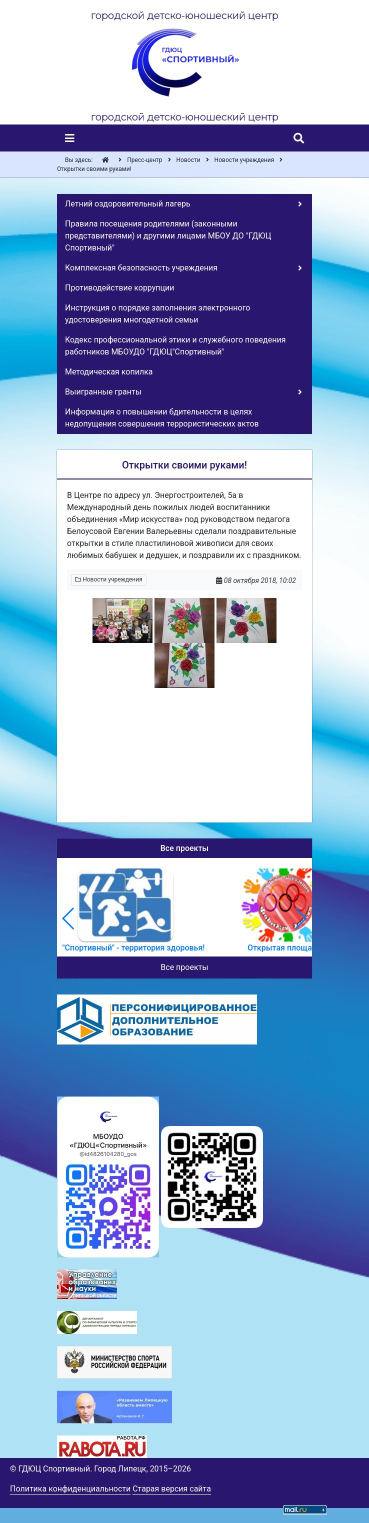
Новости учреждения (108, 579)
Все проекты (184, 967)
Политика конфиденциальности (70, 1489)
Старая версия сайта (171, 1489)
